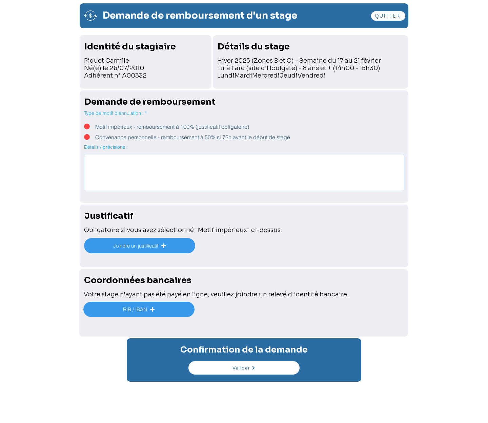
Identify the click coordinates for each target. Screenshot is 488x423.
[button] (139, 245)
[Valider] (244, 368)
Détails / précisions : (106, 147)
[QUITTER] (388, 16)
